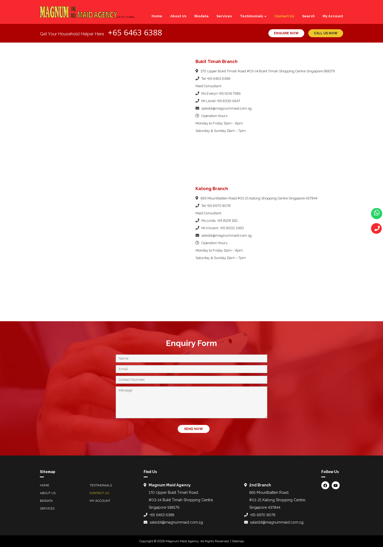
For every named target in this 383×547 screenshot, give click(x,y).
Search (308, 16)
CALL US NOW (326, 33)
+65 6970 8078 (219, 206)
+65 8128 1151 (227, 221)
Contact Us (284, 16)
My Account (333, 16)
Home (157, 16)
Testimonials (253, 16)
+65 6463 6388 (135, 32)
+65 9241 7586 (229, 93)
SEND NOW (193, 429)
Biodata (201, 16)
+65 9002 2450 (232, 228)
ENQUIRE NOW (286, 33)
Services (224, 16)
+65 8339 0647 (228, 101)
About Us (178, 16)
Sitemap (238, 541)
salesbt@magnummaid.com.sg (226, 108)
